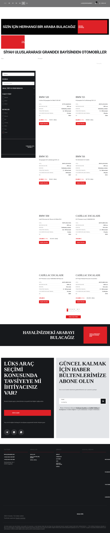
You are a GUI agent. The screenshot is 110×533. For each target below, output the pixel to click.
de (9, 3)
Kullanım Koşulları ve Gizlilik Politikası (87, 408)
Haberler (59, 456)
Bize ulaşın (27, 413)
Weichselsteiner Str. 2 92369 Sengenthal (9, 463)
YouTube (107, 484)
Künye (58, 466)
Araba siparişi (92, 26)
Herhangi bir (18, 83)
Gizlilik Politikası (59, 464)
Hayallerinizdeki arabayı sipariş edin (98, 335)
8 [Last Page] (77, 309)
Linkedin (107, 497)
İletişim (58, 458)
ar (20, 3)
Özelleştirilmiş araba (35, 457)
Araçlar (32, 454)
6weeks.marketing (20, 518)
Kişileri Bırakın (44, 123)
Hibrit (6, 104)
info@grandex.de (9, 454)
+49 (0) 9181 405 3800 (9, 459)
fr (16, 3)
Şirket (58, 454)
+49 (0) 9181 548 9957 (9, 456)
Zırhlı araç (33, 459)
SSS (57, 461)
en (13, 3)
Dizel (6, 100)
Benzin (6, 97)
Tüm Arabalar (13, 42)
